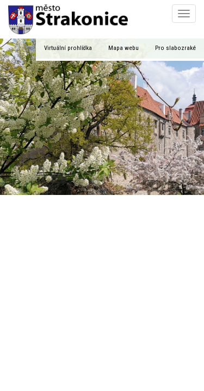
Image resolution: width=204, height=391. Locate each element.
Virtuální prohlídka (68, 48)
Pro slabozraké (175, 48)
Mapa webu (123, 48)
